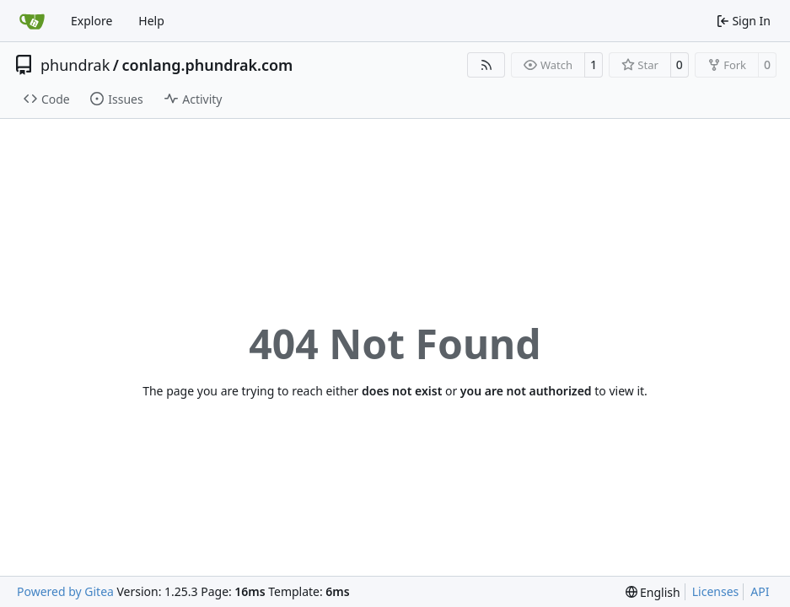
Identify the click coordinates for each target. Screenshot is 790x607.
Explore (91, 21)
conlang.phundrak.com (207, 64)
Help (151, 21)
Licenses (715, 591)
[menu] (653, 592)
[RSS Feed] (486, 65)
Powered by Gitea (65, 591)
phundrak (75, 64)
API (759, 591)
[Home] (32, 21)
